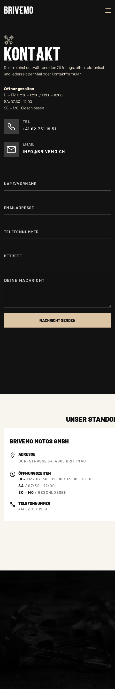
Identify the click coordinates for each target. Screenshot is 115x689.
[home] (18, 10)
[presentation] (40, 350)
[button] (108, 11)
